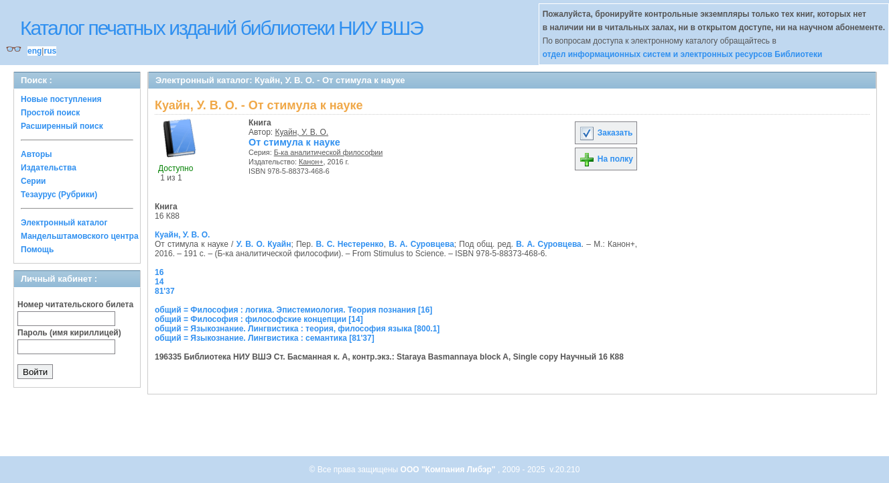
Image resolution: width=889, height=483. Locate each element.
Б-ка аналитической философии (328, 152)
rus (50, 51)
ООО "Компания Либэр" (449, 469)
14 (159, 281)
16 (159, 272)
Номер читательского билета (75, 304)
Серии (33, 181)
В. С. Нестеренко (349, 244)
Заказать (605, 133)
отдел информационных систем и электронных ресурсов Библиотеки (683, 54)
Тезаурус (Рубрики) (59, 194)
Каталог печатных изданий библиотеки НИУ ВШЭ (221, 28)
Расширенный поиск (62, 126)
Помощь (37, 249)
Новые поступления (61, 99)
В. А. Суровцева (421, 244)
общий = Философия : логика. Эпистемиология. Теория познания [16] (293, 310)
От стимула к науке (294, 142)
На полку (606, 159)
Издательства (48, 167)
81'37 (165, 291)
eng (34, 51)
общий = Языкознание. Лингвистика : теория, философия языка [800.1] (297, 328)
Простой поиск (50, 112)
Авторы (36, 154)
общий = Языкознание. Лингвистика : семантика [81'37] (264, 338)
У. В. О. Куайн (263, 244)
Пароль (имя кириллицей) (69, 332)
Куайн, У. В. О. (302, 132)
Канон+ (311, 162)
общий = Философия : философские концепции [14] (259, 319)
